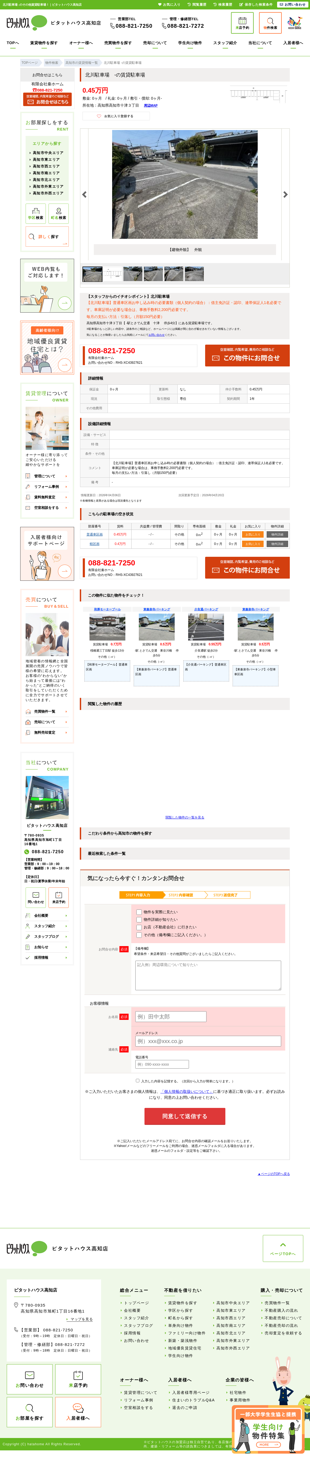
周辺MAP (151, 105)
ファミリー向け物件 (187, 1333)
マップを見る (82, 1319)
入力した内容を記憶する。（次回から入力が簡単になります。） (185, 1081)
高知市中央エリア (48, 153)
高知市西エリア (46, 166)
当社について (260, 43)
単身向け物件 (180, 1325)
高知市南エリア (46, 173)
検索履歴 (222, 4)
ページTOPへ (283, 1254)
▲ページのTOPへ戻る (274, 1174)
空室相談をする (46, 508)
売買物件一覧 (44, 711)
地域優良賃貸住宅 (185, 1348)
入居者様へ (293, 43)
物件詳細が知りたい (157, 919)
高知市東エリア (46, 160)
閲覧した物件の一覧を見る (185, 817)
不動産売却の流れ (281, 1325)
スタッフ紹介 (225, 43)
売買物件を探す (118, 43)
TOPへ (13, 43)
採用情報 (41, 958)
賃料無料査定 (44, 497)
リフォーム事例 (46, 487)
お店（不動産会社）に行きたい (166, 927)
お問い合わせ (157, 334)
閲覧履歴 (197, 4)
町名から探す (180, 1318)
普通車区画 (95, 534)
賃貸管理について (140, 1392)
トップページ (136, 1303)
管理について (44, 476)
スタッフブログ (46, 937)
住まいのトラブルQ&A (193, 1400)
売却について (155, 43)
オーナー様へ (81, 43)
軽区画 (94, 544)
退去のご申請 (184, 1407)
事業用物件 (240, 1400)
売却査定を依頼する (283, 1333)
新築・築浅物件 (183, 1340)
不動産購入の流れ (281, 1310)
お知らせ (41, 947)
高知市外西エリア (48, 193)
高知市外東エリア (48, 186)
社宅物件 (238, 1392)
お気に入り (253, 534)
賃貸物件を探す (44, 43)
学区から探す (180, 1310)
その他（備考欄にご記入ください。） (172, 935)
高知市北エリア (46, 180)
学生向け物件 (190, 43)
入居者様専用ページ (191, 1392)
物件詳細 (277, 534)
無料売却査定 (44, 732)
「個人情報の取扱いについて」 (186, 1091)
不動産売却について (283, 1318)
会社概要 (41, 916)
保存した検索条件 (256, 4)
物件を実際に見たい (157, 912)
